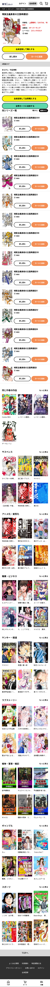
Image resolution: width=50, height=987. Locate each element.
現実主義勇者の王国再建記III (26, 329)
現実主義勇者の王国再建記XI (26, 175)
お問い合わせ (30, 968)
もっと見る (43, 390)
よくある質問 (14, 963)
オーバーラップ (34, 28)
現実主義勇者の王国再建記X (26, 194)
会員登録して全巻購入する (25, 98)
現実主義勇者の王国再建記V (26, 291)
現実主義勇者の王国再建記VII (26, 252)
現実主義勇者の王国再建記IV (26, 310)
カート (25, 985)
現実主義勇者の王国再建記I (25, 367)
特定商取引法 (36, 963)
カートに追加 (36, 56)
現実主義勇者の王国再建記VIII (26, 233)
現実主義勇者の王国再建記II (25, 348)
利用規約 (25, 963)
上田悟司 (32, 23)
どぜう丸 (41, 23)
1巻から (35, 110)
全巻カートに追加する (25, 106)
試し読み (13, 56)
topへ (25, 953)
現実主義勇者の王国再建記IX (26, 214)
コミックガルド (36, 31)
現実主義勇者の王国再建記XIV (27, 118)
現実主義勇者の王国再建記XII (26, 156)
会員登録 (32, 3)
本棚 (41, 985)
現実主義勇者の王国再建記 (25, 9)
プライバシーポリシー (14, 968)
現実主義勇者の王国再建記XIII (26, 137)
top (3, 9)
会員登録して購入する (25, 49)
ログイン (22, 3)
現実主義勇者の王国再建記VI (26, 271)
